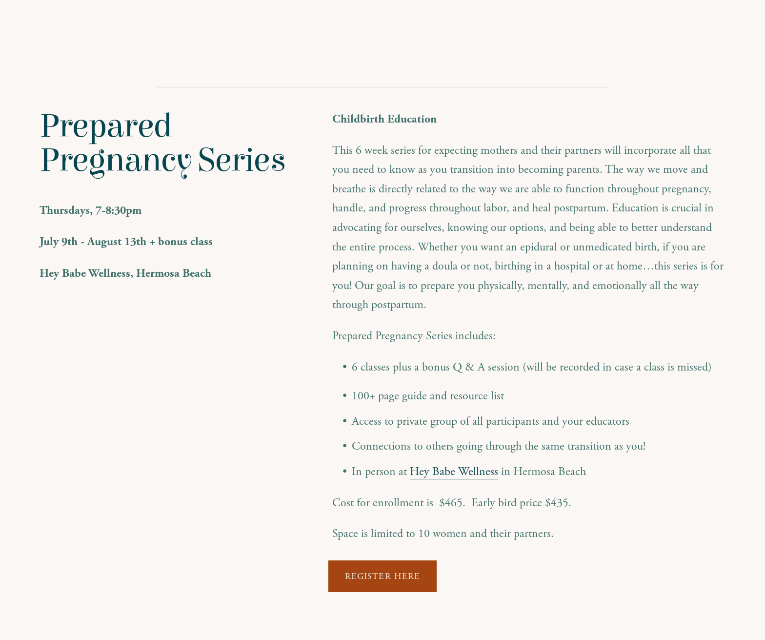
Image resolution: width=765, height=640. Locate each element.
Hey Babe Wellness (454, 471)
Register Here (382, 576)
